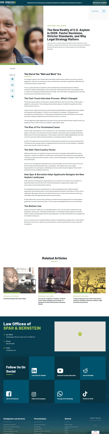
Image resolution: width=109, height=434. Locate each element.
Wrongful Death (38, 429)
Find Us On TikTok (88, 395)
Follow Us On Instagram (39, 396)
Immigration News (56, 26)
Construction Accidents (39, 424)
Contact (67, 433)
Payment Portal (68, 424)
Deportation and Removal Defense (11, 427)
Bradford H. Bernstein (95, 418)
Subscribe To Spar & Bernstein (66, 372)
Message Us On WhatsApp (65, 395)
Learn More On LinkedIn (39, 372)
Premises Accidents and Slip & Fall (42, 431)
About (66, 430)
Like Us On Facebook (12, 395)
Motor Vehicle (37, 427)
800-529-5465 (10, 343)
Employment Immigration (9, 424)
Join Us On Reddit (88, 372)
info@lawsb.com (11, 350)
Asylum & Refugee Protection (10, 431)
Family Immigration (8, 429)
